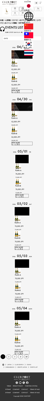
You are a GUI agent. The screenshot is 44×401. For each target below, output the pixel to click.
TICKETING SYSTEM (31, 386)
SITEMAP (8, 389)
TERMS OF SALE (35, 389)
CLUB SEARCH (19, 364)
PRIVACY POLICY (18, 386)
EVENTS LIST (34, 367)
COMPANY (16, 389)
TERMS (9, 386)
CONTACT (24, 389)
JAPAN (9, 364)
